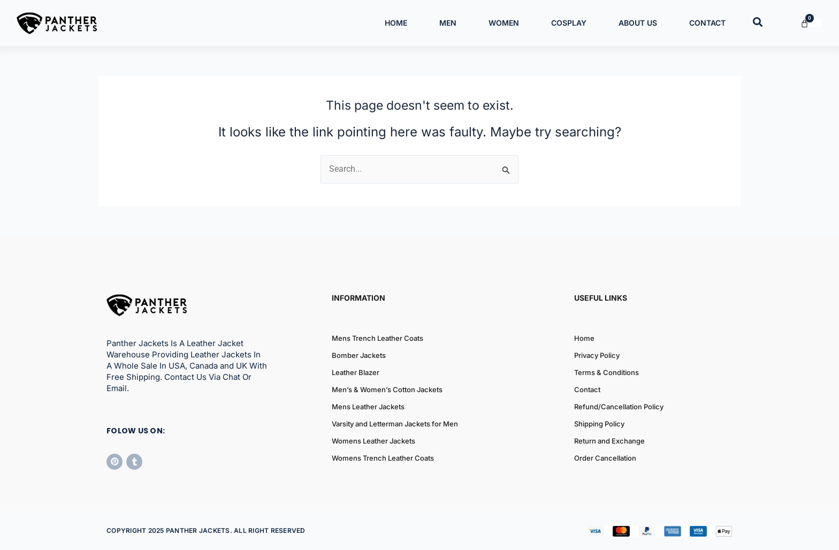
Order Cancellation (605, 458)
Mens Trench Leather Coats (377, 338)
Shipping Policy (599, 423)
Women (504, 22)
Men (447, 22)
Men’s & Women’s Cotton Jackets (387, 389)
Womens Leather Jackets (373, 441)
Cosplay (568, 22)
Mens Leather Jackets (368, 406)
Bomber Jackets (359, 355)
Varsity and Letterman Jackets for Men (395, 423)
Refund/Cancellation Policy (618, 406)
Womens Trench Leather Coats (383, 458)
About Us (638, 22)
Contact (707, 22)
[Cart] (810, 23)
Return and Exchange (609, 441)
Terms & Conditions (606, 372)
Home (396, 22)
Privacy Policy (597, 355)
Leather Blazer (355, 372)
